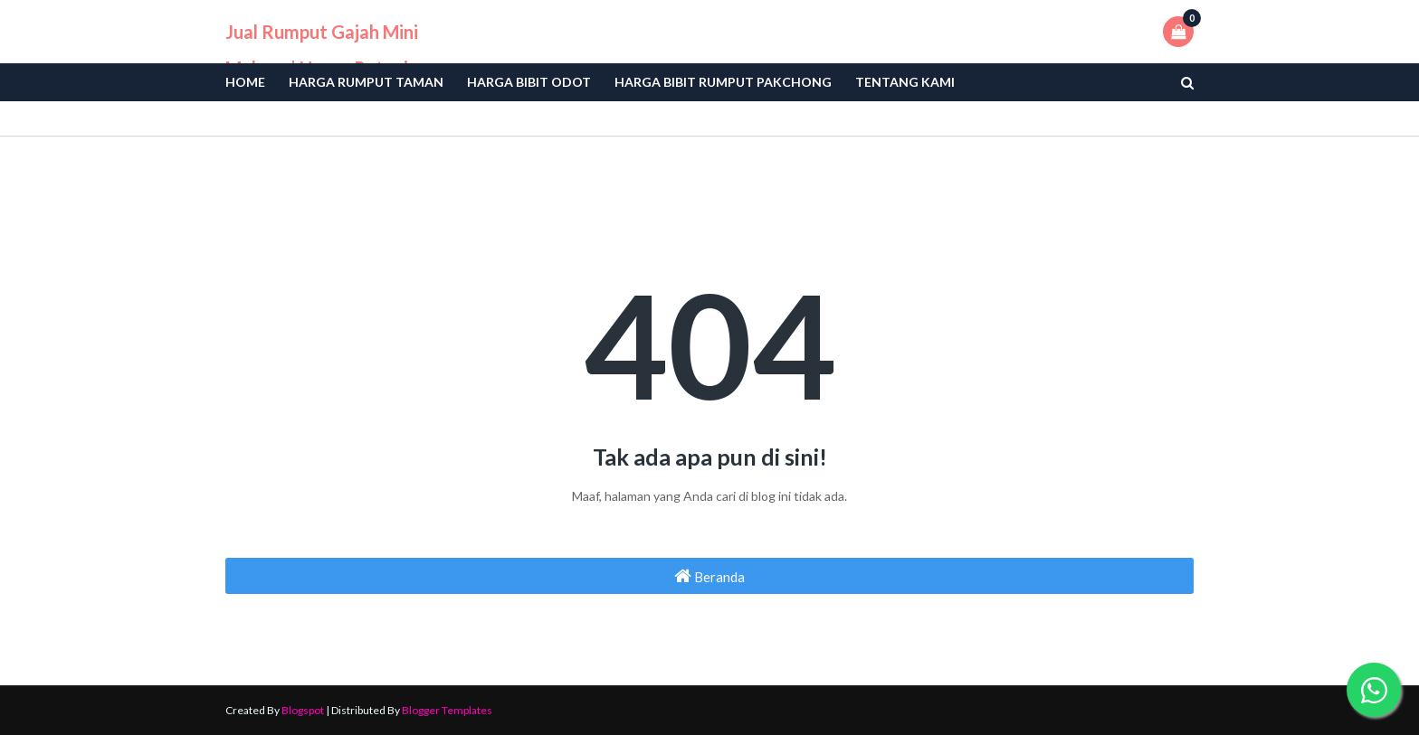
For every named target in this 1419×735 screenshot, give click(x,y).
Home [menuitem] (245, 82)
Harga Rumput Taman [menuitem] (366, 82)
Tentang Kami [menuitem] (905, 82)
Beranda (709, 576)
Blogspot (302, 710)
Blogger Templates (447, 710)
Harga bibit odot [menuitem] (529, 82)
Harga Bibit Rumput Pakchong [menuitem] (723, 82)
